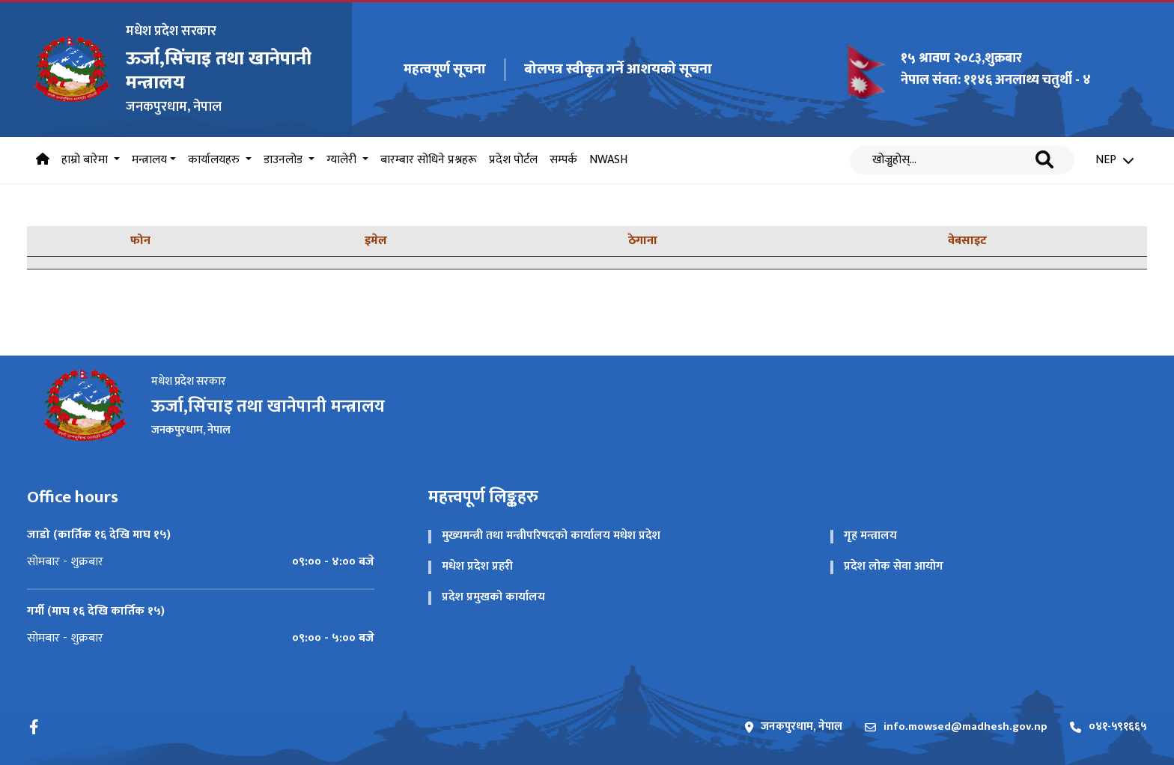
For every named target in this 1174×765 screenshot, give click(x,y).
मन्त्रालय (149, 160)
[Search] (951, 160)
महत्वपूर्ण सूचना (445, 70)
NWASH (608, 160)
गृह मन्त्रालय (870, 535)
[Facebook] (34, 726)
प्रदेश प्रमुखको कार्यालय (493, 597)
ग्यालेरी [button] (342, 160)
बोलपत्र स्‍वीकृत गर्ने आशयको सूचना (618, 69)
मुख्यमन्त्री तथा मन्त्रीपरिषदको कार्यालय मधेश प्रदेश (551, 535)
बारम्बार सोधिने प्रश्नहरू (428, 160)
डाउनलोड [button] (284, 160)
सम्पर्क (563, 160)
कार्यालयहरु (215, 160)
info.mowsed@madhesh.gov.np (956, 727)
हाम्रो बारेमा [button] (86, 160)
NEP (1114, 160)
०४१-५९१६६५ (1108, 727)
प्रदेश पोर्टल (513, 160)
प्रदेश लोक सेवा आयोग (893, 566)
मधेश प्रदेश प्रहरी (477, 566)
